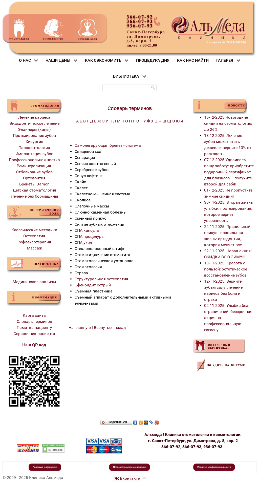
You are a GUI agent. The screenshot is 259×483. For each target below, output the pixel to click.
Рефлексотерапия (34, 242)
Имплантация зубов (34, 153)
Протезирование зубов (34, 135)
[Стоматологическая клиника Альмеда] (127, 478)
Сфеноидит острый (93, 285)
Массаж (34, 248)
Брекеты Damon (34, 184)
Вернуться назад (110, 327)
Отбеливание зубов (34, 172)
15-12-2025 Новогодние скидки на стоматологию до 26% (228, 123)
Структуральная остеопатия (101, 279)
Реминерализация (34, 165)
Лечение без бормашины (34, 196)
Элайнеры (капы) (34, 129)
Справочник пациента (34, 333)
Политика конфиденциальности (214, 467)
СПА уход (83, 242)
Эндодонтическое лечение (34, 123)
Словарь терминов (34, 321)
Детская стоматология (34, 190)
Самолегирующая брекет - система (108, 145)
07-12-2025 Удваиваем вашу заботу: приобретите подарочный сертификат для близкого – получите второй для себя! (229, 171)
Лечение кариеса (34, 117)
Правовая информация (45, 467)
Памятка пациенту (34, 327)
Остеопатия (34, 236)
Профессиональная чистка (34, 159)
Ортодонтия (34, 178)
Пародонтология (34, 147)
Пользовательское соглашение (129, 467)
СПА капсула (87, 230)
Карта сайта (34, 315)
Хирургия (34, 141)
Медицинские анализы (34, 281)
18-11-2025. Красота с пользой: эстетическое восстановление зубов (225, 269)
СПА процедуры (89, 236)
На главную (80, 327)
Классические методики (34, 229)
